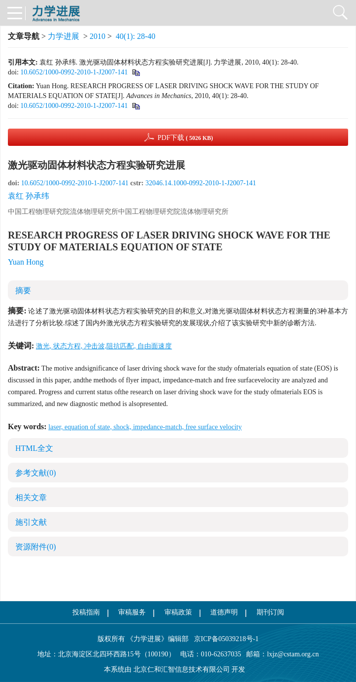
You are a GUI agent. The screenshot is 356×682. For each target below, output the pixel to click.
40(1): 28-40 (135, 36)
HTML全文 (34, 448)
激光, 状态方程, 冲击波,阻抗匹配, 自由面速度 (104, 346)
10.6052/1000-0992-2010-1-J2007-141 (74, 72)
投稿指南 (86, 612)
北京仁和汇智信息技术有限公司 (181, 669)
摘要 (23, 290)
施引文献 (31, 522)
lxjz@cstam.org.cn (293, 654)
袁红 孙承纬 (28, 196)
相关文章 (31, 497)
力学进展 (63, 36)
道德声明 (224, 612)
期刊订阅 (270, 612)
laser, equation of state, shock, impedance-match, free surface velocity (145, 427)
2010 (97, 36)
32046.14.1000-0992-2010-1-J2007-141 (200, 183)
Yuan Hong (25, 262)
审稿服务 (132, 612)
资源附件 (35, 547)
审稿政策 (178, 612)
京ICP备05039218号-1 (224, 639)
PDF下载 (185, 137)
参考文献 (35, 473)
